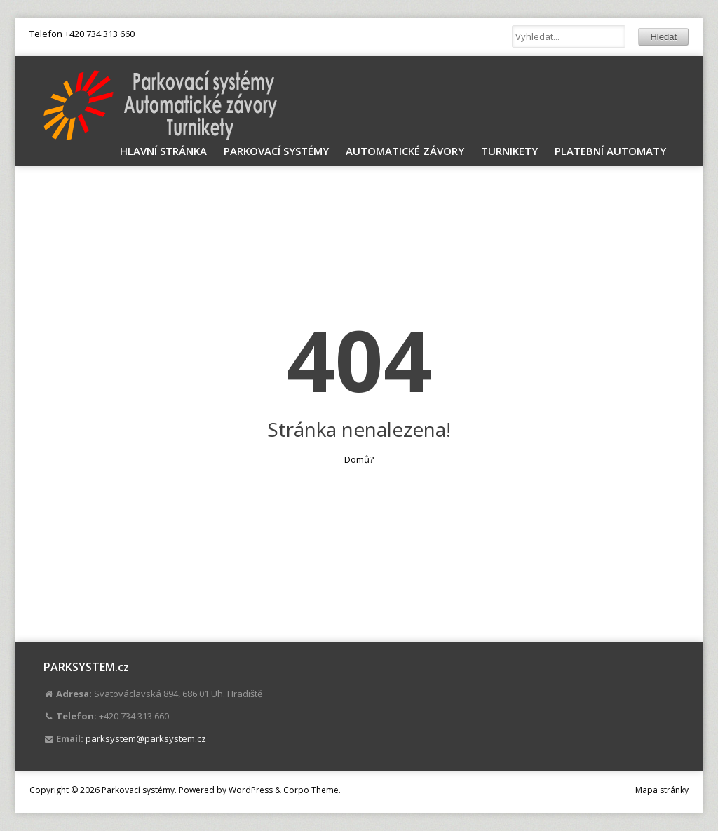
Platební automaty (610, 151)
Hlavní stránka (163, 151)
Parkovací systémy (276, 151)
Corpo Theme (311, 790)
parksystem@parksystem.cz (146, 738)
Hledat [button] (663, 37)
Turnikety (509, 151)
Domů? (359, 459)
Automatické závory (405, 151)
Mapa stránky (662, 790)
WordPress (251, 790)
